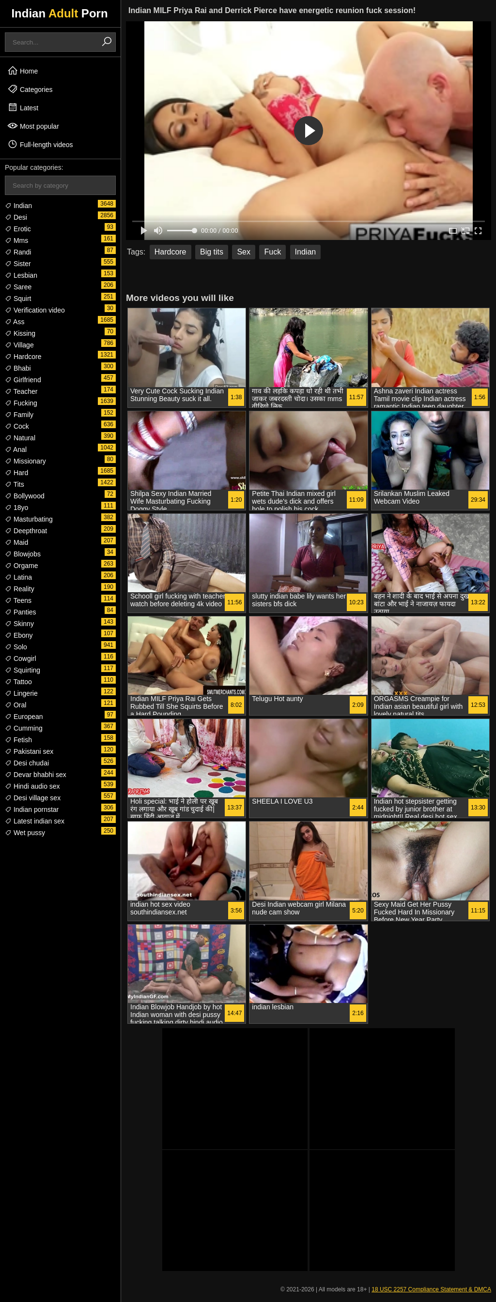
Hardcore (23, 356)
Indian (18, 206)
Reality (19, 589)
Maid (16, 542)
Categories (30, 89)
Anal (16, 449)
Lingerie (21, 693)
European (24, 716)
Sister (18, 264)
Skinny (19, 624)
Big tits (211, 252)
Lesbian (21, 275)
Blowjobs (23, 554)
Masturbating (29, 519)
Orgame (21, 565)
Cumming (24, 728)
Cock (17, 426)
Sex (243, 252)
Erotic (18, 229)
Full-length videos (40, 144)
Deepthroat (26, 531)
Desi (16, 217)
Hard (16, 473)
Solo (16, 647)
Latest (22, 107)
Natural (20, 438)
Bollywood (25, 496)
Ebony (19, 635)
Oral (15, 705)
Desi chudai (27, 763)
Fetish (18, 740)
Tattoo (18, 682)
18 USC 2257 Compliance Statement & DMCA (431, 1289)
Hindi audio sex (32, 786)
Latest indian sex (34, 821)
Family (19, 415)
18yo (16, 507)
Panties (20, 612)
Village (19, 345)
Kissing (20, 333)
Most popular (33, 125)
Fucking (21, 403)
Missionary (25, 461)
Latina (18, 577)
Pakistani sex (29, 751)
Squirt (18, 298)
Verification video (35, 310)
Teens (18, 600)
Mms (16, 240)
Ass (14, 322)
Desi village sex (33, 798)
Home (22, 70)
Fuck (272, 252)
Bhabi (18, 368)
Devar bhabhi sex (35, 774)
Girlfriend (23, 380)
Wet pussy (25, 833)
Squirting (22, 670)
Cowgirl (20, 658)
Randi (18, 252)
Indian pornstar (32, 809)
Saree (18, 287)
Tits (14, 484)
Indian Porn (59, 13)
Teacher (21, 391)
